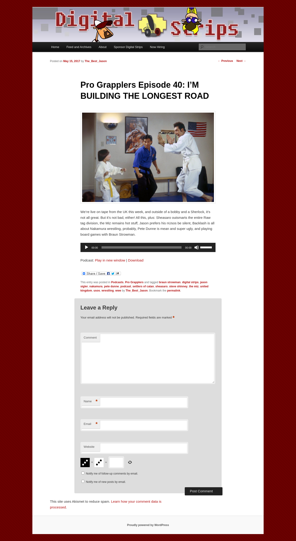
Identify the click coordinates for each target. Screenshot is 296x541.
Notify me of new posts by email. (106, 482)
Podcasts (117, 282)
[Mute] (196, 247)
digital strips (190, 282)
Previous (225, 61)
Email (91, 424)
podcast (125, 286)
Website (89, 446)
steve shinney (178, 286)
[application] (148, 247)
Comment (90, 337)
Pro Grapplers (134, 282)
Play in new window (110, 260)
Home (55, 47)
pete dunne (111, 286)
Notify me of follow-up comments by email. (112, 473)
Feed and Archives (78, 47)
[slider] (141, 247)
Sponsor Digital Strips (128, 47)
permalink (173, 290)
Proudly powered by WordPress (148, 525)
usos (97, 290)
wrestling (108, 290)
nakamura (96, 286)
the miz (193, 286)
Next (241, 61)
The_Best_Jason (96, 61)
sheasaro (161, 286)
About (103, 47)
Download (136, 260)
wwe (118, 290)
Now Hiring (157, 47)
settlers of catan (143, 286)
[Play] (86, 247)
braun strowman (169, 282)
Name (91, 401)
